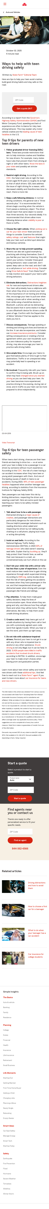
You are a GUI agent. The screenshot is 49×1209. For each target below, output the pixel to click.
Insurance (7, 1050)
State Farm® (25, 75)
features (31, 237)
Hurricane (7, 1174)
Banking (6, 1007)
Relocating (7, 1113)
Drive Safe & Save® (20, 271)
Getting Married (9, 1083)
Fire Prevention (9, 1164)
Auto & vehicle (8, 1002)
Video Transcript (8, 443)
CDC (8, 178)
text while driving (30, 268)
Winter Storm (8, 1194)
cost (21, 237)
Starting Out (8, 1078)
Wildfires (6, 1189)
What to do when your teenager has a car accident (37, 933)
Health (5, 1045)
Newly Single (8, 1108)
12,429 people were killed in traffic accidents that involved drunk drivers (24, 652)
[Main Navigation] (5, 4)
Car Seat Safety (9, 1131)
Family (5, 1012)
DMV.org (22, 577)
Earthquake (7, 1159)
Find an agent (20, 840)
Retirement (7, 1060)
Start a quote (20, 798)
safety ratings (12, 237)
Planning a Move (9, 1103)
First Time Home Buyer (12, 1088)
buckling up (35, 551)
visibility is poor (35, 220)
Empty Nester (8, 1118)
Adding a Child (9, 1093)
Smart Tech (7, 1141)
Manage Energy (9, 1136)
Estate (5, 1035)
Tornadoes (7, 1184)
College (6, 1030)
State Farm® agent (30, 675)
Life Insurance (8, 1055)
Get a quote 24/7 (24, 109)
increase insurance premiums (23, 333)
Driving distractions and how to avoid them (36, 885)
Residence (7, 1017)
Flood (5, 1169)
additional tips (29, 673)
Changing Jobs (9, 1098)
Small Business (9, 1065)
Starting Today (9, 1146)
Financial (6, 1040)
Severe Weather (9, 1179)
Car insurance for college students (36, 955)
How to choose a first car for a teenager (37, 907)
